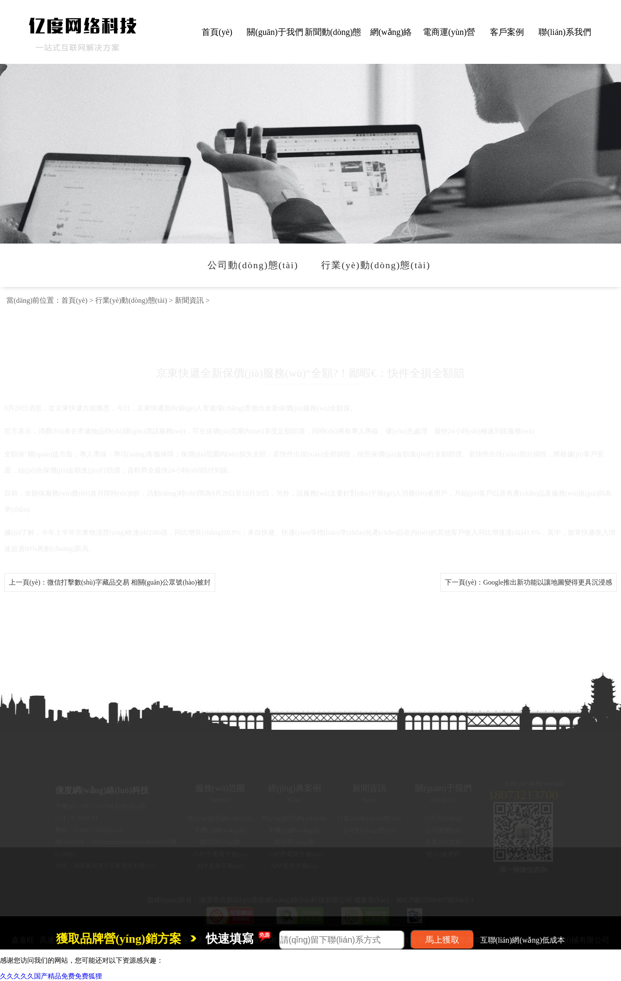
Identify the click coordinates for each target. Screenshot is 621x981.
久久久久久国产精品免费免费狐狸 (51, 976)
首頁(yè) (74, 300)
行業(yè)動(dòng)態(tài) (131, 300)
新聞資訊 (189, 300)
